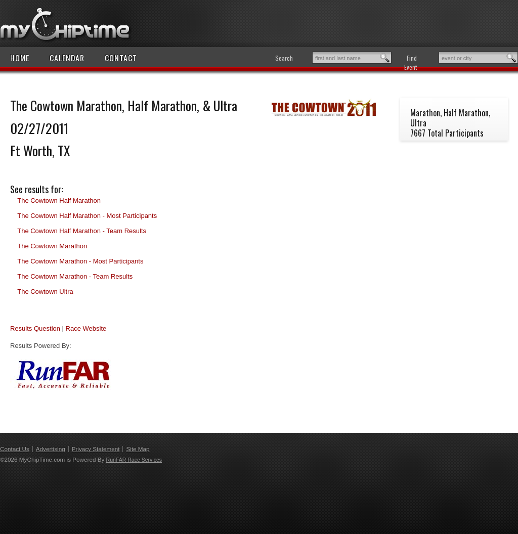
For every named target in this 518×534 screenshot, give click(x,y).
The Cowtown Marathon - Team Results (75, 276)
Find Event (410, 62)
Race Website (86, 328)
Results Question (35, 328)
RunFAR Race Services (134, 460)
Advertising (50, 449)
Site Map (137, 449)
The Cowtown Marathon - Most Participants (80, 261)
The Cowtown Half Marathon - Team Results (81, 231)
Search (284, 58)
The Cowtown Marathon (52, 246)
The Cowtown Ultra (45, 291)
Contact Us (14, 449)
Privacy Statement (96, 449)
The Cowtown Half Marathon (59, 200)
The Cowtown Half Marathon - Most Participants (87, 215)
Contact (121, 58)
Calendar (67, 58)
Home (19, 58)
